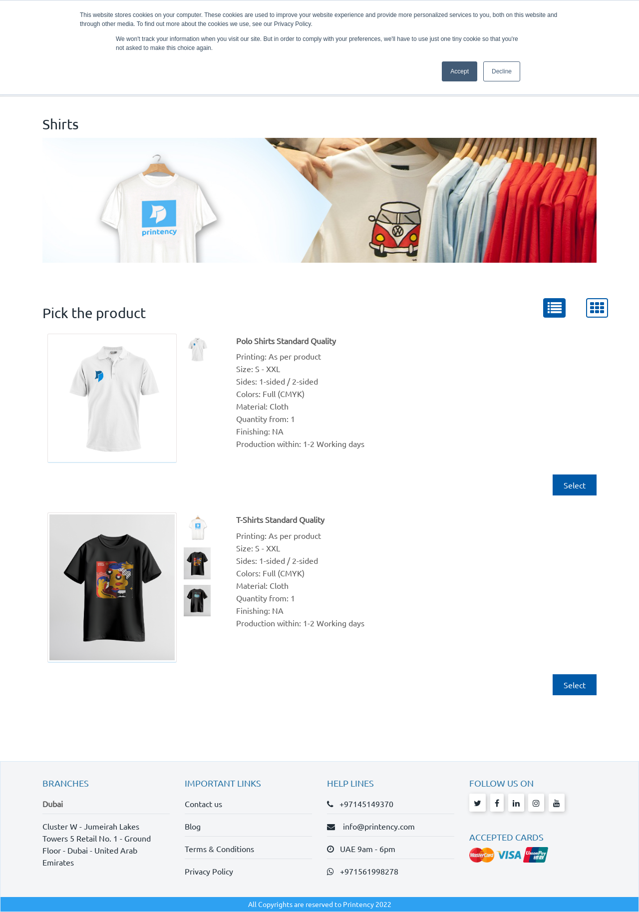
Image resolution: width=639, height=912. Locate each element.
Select (575, 485)
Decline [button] (502, 71)
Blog (193, 826)
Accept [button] (459, 71)
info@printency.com (376, 826)
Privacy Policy (209, 871)
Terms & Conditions (219, 849)
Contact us (203, 804)
